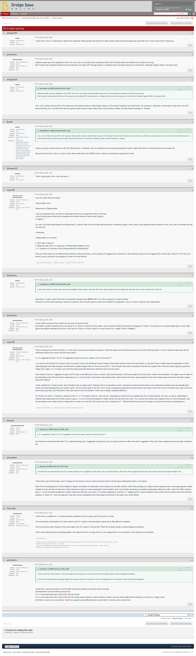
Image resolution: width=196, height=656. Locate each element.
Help (189, 10)
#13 (192, 560)
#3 (192, 80)
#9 (192, 342)
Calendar (24, 14)
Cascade (11, 508)
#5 (192, 168)
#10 (192, 421)
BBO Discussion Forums (10, 18)
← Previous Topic (164, 618)
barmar (10, 420)
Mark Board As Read (43, 652)
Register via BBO (163, 9)
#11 (192, 458)
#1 (192, 33)
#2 (192, 55)
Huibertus (12, 275)
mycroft (11, 190)
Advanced (193, 13)
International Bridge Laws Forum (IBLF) (36, 18)
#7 (192, 275)
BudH (10, 122)
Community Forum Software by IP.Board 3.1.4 (177, 652)
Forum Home (16, 652)
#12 (192, 508)
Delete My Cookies (28, 652)
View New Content (183, 18)
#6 (192, 190)
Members (14, 14)
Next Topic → (189, 618)
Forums (6, 14)
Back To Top (7, 652)
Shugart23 (12, 168)
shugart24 (12, 33)
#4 (192, 122)
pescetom (12, 54)
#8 (192, 315)
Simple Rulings (57, 18)
